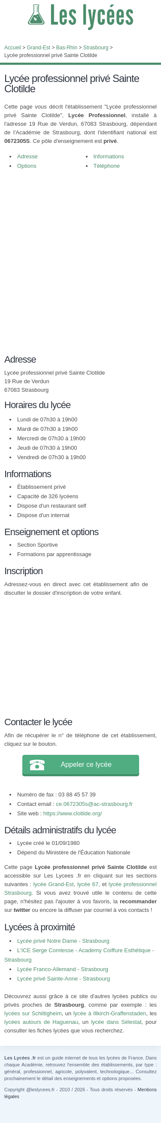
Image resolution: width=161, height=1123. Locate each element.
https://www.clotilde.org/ (72, 813)
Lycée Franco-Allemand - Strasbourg (62, 969)
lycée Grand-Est (53, 884)
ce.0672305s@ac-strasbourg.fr (94, 804)
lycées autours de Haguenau (41, 1022)
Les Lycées (80, 17)
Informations (109, 156)
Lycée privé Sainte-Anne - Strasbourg (63, 978)
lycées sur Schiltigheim (33, 1013)
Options (26, 166)
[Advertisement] (80, 259)
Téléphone (107, 166)
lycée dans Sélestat (116, 1022)
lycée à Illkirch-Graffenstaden (109, 1013)
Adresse (27, 156)
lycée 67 (87, 884)
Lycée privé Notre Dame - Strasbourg (63, 941)
